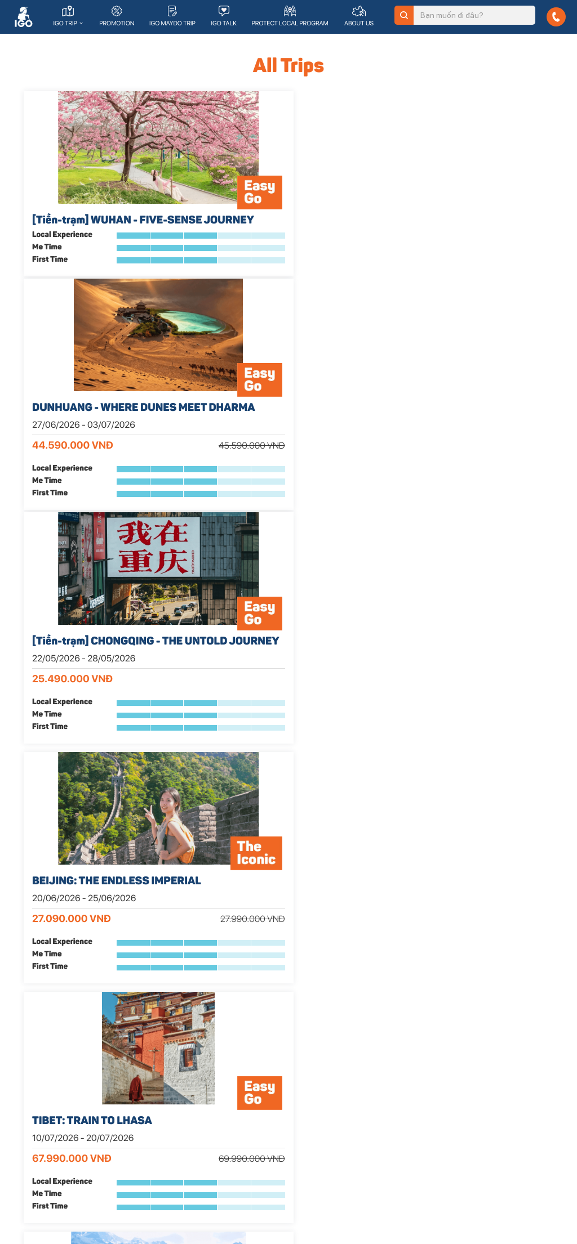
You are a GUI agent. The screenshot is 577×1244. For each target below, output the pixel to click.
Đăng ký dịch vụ (187, 1139)
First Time (50, 320)
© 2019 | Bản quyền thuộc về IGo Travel (89, 1202)
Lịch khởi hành (184, 1090)
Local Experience (62, 295)
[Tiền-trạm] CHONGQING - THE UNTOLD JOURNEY (456, 228)
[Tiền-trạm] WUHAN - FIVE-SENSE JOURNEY (101, 228)
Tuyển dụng (453, 1061)
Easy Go (174, 1046)
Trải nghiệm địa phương (472, 1046)
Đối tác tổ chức (321, 1160)
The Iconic (178, 1061)
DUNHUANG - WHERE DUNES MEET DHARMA (285, 228)
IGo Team (449, 1076)
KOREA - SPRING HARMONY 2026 (282, 736)
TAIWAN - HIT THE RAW (449, 729)
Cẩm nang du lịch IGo (469, 1134)
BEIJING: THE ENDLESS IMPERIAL (92, 482)
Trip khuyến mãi (186, 1105)
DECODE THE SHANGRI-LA (458, 475)
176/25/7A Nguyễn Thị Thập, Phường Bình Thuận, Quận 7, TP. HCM (76, 1161)
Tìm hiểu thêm (184, 1153)
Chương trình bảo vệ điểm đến (483, 1090)
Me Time (47, 308)
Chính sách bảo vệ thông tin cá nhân (493, 1120)
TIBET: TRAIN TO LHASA (273, 475)
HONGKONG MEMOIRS (89, 729)
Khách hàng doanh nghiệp (340, 1145)
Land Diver (178, 1076)
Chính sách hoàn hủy (468, 1105)
